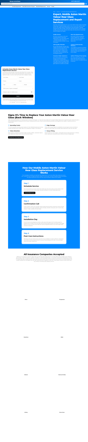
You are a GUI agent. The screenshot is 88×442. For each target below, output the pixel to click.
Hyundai (29, 423)
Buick (20, 418)
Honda (11, 423)
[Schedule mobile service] (36, 159)
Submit (63, 37)
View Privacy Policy (69, 43)
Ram (37, 430)
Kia (28, 424)
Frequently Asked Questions (16, 406)
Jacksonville (52, 411)
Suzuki (20, 433)
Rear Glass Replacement (30, 406)
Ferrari (37, 420)
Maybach (47, 426)
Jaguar (11, 424)
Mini (46, 427)
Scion (37, 432)
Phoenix (43, 405)
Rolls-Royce (12, 432)
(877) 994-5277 (73, 1)
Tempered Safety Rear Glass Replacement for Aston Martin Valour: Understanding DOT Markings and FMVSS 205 (33, 332)
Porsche (29, 430)
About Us (12, 412)
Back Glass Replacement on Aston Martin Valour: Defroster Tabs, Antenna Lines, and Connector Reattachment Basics (16, 336)
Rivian (46, 430)
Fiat (45, 420)
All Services (27, 412)
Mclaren (20, 427)
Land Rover (47, 424)
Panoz (37, 429)
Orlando (51, 406)
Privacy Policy (52, 438)
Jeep (20, 424)
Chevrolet (38, 418)
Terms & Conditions (60, 438)
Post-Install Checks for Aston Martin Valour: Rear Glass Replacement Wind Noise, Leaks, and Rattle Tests (15, 328)
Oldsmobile (30, 429)
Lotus (29, 426)
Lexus (11, 426)
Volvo (11, 435)
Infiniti (37, 423)
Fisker (11, 421)
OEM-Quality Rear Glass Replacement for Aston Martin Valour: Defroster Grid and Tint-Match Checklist (16, 323)
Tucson (42, 409)
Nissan (20, 429)
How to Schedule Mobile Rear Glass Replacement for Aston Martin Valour (32, 323)
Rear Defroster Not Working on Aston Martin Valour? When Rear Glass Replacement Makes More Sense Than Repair (33, 337)
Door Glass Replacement (30, 405)
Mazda (11, 427)
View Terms (58, 43)
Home (9, 9)
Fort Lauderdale (53, 409)
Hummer (20, 423)
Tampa (51, 405)
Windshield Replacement (30, 403)
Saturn (29, 432)
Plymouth (47, 429)
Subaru (11, 433)
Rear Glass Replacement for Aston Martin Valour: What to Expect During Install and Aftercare (16, 319)
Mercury (38, 427)
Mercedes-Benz (31, 427)
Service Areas (13, 408)
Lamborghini (38, 424)
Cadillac (29, 418)
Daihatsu (21, 420)
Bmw (11, 418)
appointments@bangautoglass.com (65, 421)
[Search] (43, 1)
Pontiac (20, 430)
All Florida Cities (53, 412)
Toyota (37, 433)
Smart (46, 432)
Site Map (66, 438)
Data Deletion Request (73, 438)
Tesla (29, 433)
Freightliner (30, 421)
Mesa (42, 406)
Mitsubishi (12, 429)
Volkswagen (47, 433)
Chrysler (46, 418)
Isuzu (46, 423)
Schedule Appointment (15, 405)
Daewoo (12, 420)
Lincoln (20, 426)
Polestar (12, 430)
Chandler (43, 408)
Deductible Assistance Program (16, 409)
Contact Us (12, 411)
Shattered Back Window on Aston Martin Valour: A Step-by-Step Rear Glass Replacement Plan (16, 332)
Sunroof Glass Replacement (31, 408)
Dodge (29, 420)
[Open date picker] (76, 33)
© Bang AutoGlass (14, 438)
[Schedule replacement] (13, 124)
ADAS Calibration (28, 411)
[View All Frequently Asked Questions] (44, 291)
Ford (20, 421)
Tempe (42, 411)
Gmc (46, 421)
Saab (20, 432)
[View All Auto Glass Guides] (14, 342)
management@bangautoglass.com (65, 423)
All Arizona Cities (44, 412)
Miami (51, 408)
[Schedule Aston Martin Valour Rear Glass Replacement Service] (44, 383)
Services (12, 9)
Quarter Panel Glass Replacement (32, 409)
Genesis (38, 421)
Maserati (38, 426)
